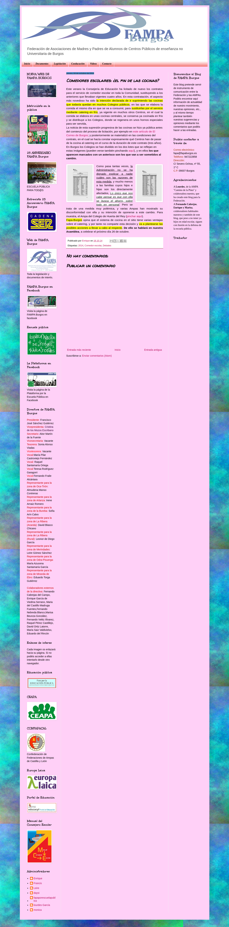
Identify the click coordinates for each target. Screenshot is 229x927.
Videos (93, 63)
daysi (37, 892)
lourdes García (42, 905)
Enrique (38, 878)
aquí (131, 150)
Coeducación (78, 63)
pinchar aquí (134, 216)
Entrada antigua (153, 349)
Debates (107, 245)
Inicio (27, 63)
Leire (36, 888)
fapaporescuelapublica (44, 899)
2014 (80, 245)
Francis (38, 883)
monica (38, 909)
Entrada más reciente (79, 349)
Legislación (60, 63)
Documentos (42, 63)
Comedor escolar (93, 245)
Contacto (107, 63)
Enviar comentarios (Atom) (97, 355)
